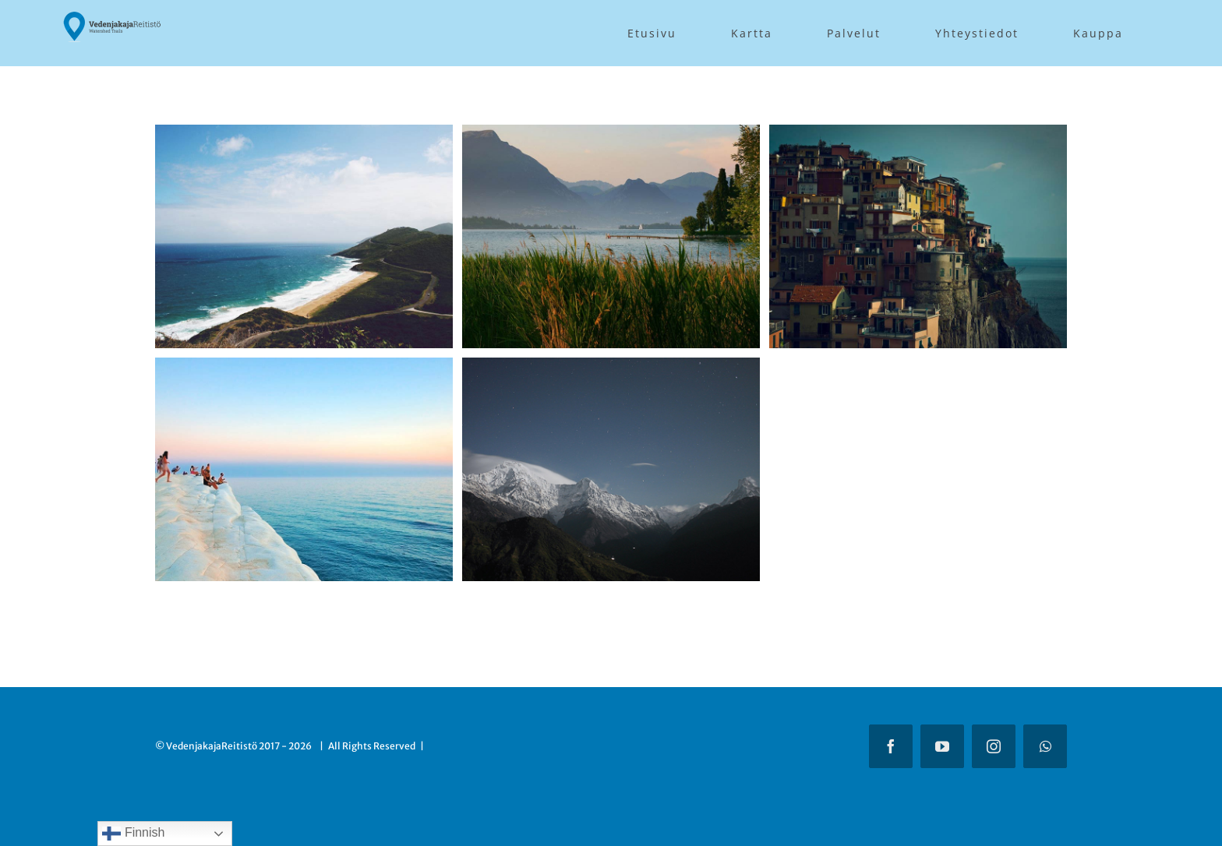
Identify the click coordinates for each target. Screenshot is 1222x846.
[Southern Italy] (918, 136)
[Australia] (304, 136)
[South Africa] (304, 368)
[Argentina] (611, 136)
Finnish (133, 833)
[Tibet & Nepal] (611, 368)
